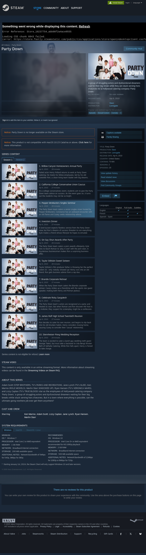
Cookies (116, 528)
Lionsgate (114, 107)
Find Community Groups (111, 187)
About (65, 7)
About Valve (9, 535)
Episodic (92, 115)
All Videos (6, 47)
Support (78, 535)
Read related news (109, 179)
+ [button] (120, 115)
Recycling (92, 535)
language (136, 3)
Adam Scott (42, 416)
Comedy (115, 115)
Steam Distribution (58, 535)
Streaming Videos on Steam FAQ (43, 372)
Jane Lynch (68, 416)
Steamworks (38, 535)
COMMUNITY (51, 7)
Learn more (44, 356)
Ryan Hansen (81, 416)
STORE (37, 7)
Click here (83, 144)
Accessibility (67, 528)
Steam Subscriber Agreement (88, 528)
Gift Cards (108, 535)
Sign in (5, 122)
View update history (109, 175)
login (127, 3)
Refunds (106, 528)
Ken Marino (29, 416)
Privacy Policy (45, 528)
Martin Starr (30, 419)
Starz (112, 105)
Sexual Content (103, 115)
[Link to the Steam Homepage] (15, 10)
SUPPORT (76, 7)
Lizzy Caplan (55, 416)
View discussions (108, 183)
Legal (57, 528)
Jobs (24, 535)
